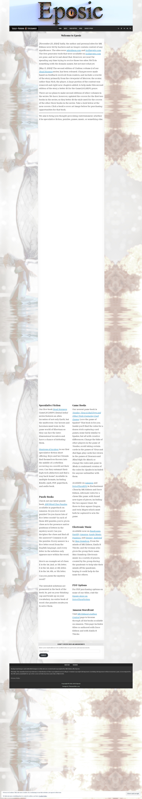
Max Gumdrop (82, 652)
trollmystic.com (93, 50)
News (80, 28)
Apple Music (95, 645)
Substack (67, 775)
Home (60, 28)
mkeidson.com (74, 50)
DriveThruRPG (79, 597)
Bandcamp (95, 642)
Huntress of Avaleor (49, 560)
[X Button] (118, 28)
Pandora (76, 648)
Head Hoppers (73, 28)
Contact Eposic (89, 28)
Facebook (75, 775)
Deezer (89, 648)
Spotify (75, 645)
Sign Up (43, 766)
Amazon (89, 593)
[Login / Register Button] (127, 28)
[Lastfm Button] (124, 28)
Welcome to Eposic (71, 35)
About (65, 28)
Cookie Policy (43, 796)
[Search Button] (130, 28)
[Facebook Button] (121, 28)
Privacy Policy (15, 789)
